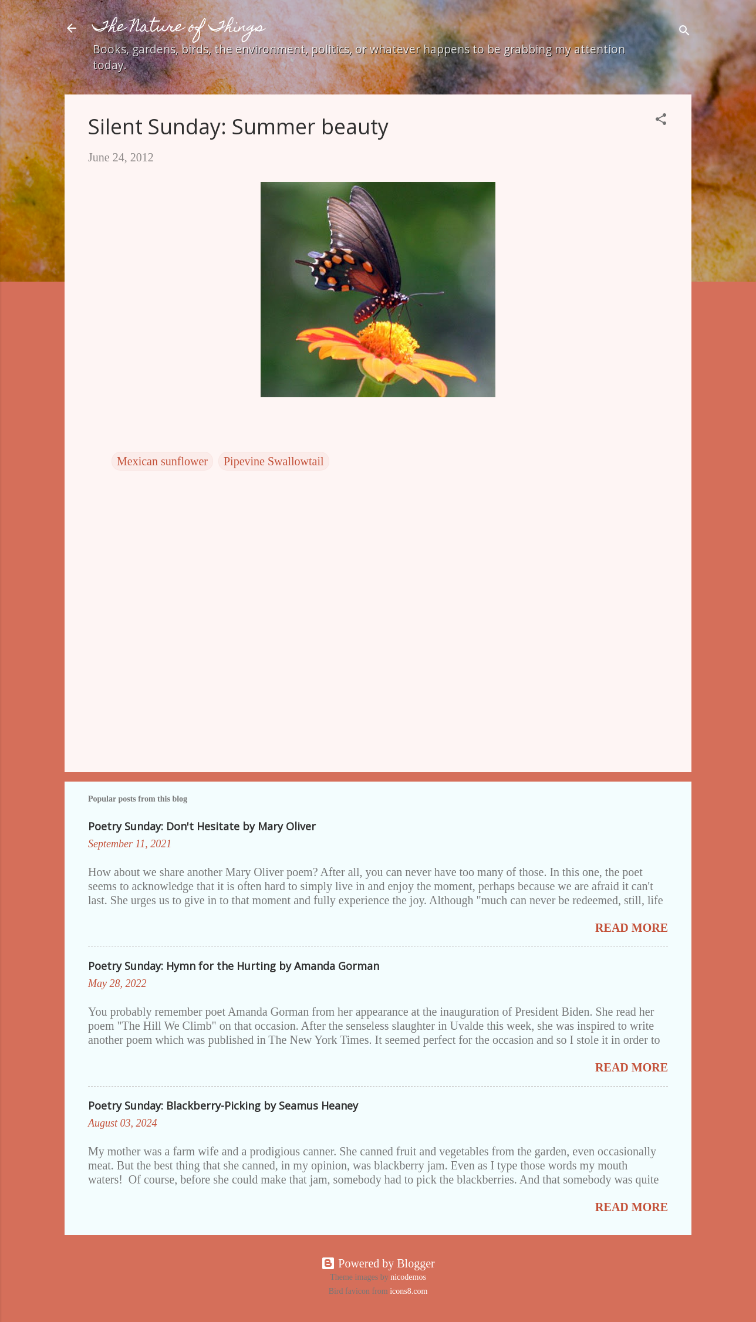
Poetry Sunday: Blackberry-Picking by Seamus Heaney (223, 1105)
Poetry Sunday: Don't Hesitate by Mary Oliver (202, 826)
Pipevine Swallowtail (274, 461)
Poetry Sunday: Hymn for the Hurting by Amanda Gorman (233, 966)
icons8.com (408, 1291)
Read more (631, 927)
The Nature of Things (179, 28)
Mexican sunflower (162, 461)
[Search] (684, 32)
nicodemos (408, 1277)
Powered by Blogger (377, 1263)
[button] (661, 120)
